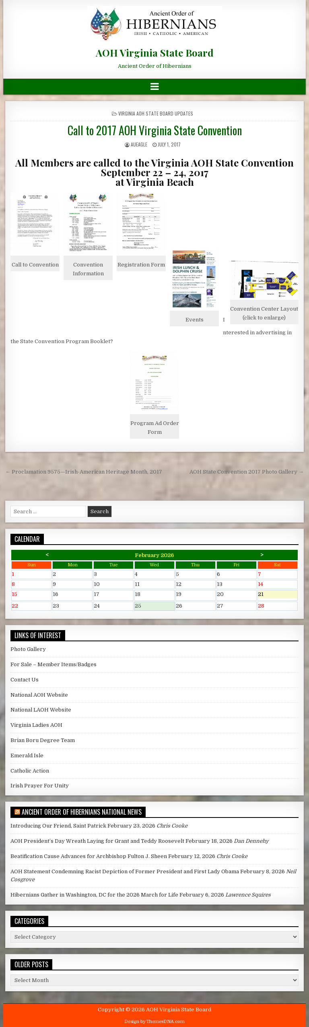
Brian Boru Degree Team (42, 740)
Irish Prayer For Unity (39, 786)
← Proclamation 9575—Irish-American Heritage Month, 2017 (83, 472)
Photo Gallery (28, 649)
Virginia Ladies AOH (36, 725)
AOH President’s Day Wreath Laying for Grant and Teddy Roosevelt (97, 841)
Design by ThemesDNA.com (154, 1021)
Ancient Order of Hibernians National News (82, 812)
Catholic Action (29, 771)
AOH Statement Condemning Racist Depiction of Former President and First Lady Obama (124, 871)
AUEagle (139, 144)
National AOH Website (39, 695)
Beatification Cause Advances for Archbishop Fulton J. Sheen (88, 856)
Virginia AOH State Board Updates (155, 113)
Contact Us (24, 680)
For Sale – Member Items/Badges (53, 664)
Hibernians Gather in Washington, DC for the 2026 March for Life (94, 895)
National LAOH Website (40, 710)
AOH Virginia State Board (155, 52)
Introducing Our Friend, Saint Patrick (58, 826)
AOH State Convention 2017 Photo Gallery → (247, 472)
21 (277, 595)
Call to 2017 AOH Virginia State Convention (155, 130)
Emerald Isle (26, 755)
